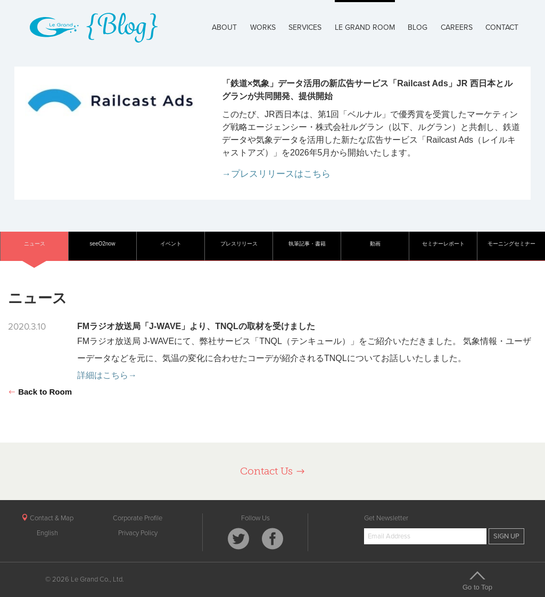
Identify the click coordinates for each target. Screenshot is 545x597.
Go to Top (477, 580)
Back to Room (40, 391)
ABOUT (224, 27)
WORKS (263, 27)
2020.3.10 (27, 326)
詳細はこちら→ (107, 375)
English (47, 533)
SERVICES (304, 27)
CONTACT (501, 27)
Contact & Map (47, 518)
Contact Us (272, 471)
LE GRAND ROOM (365, 27)
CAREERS (457, 27)
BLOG (417, 27)
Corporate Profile (137, 518)
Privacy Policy (138, 533)
